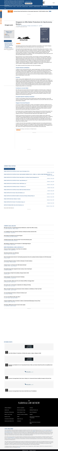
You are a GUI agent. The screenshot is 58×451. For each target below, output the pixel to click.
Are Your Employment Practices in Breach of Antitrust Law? (15, 292)
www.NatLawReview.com (11, 437)
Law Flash (40, 25)
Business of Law (7, 416)
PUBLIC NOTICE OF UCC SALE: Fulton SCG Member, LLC (14, 192)
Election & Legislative (20, 407)
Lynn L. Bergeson (7, 244)
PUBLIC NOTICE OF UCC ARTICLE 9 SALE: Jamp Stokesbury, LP (15, 180)
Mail (44, 39)
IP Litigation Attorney (8, 47)
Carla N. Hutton (13, 244)
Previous (50, 11)
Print (42, 39)
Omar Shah (6, 293)
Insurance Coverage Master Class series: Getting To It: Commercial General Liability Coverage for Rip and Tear (30, 378)
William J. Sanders (15, 228)
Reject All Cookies (28, 3)
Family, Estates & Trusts (21, 412)
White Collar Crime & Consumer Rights (35, 423)
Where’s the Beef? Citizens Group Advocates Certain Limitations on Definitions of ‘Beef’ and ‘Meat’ (23, 288)
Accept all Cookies (28, 1)
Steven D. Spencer (7, 301)
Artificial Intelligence (8, 407)
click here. (18, 447)
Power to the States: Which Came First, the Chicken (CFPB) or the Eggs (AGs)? (19, 280)
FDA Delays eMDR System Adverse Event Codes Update (14, 304)
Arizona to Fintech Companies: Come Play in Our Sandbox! (15, 248)
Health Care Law (20, 418)
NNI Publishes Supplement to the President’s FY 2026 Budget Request (17, 243)
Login (54, 2)
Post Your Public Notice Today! (9, 168)
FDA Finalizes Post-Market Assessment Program (13, 235)
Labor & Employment (33, 412)
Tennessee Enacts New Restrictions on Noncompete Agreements (32, 11)
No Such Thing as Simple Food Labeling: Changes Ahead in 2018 (16, 272)
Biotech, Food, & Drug (8, 414)
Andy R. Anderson (7, 297)
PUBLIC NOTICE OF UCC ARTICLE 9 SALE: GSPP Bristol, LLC (15, 183)
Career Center (37, 6)
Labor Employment (43, 31)
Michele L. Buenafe (13, 305)
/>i (47, 39)
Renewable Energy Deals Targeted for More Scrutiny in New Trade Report (18, 268)
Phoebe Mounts (7, 305)
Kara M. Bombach (7, 232)
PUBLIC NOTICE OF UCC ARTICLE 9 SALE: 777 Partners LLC (15, 186)
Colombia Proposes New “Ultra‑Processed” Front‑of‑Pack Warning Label (18, 239)
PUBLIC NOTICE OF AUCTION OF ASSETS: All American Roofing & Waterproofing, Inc (19, 195)
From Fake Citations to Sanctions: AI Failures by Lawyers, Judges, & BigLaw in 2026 (25, 353)
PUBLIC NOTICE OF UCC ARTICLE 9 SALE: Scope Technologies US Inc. (17, 171)
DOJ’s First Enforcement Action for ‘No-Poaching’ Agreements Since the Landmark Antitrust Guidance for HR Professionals (27, 256)
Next (51, 11)
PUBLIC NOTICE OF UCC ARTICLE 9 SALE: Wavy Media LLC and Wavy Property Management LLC (21, 177)
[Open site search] (52, 7)
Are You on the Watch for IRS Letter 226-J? (12, 296)
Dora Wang (10, 293)
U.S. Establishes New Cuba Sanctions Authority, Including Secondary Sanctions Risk (20, 231)
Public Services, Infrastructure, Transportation (35, 417)
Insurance (31, 407)
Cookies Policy (6, 5)
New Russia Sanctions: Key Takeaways (11, 252)
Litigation (31, 414)
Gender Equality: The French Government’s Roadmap (14, 276)
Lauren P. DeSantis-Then (8, 228)
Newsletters (25, 6)
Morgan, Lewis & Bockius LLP (9, 32)
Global (42, 32)
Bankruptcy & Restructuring (9, 412)
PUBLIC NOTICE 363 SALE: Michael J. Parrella (12, 198)
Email (7, 34)
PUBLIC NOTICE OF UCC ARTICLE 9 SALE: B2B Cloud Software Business (17, 189)
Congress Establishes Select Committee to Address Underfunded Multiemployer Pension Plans (22, 300)
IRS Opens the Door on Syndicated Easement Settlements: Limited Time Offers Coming (20, 227)
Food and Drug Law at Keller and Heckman (11, 236)
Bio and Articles (7, 36)
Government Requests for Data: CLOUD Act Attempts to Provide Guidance (18, 260)
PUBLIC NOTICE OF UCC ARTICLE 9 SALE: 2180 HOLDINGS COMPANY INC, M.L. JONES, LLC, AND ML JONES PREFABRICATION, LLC (28, 174)
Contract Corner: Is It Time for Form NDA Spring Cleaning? (15, 264)
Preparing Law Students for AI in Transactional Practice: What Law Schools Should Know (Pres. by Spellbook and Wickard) (30, 365)
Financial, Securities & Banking (22, 414)
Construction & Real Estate (9, 418)
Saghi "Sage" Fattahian (14, 297)
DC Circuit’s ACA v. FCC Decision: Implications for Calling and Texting (17, 284)
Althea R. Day (13, 301)
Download (46, 39)
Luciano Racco (13, 232)
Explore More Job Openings (8, 49)
